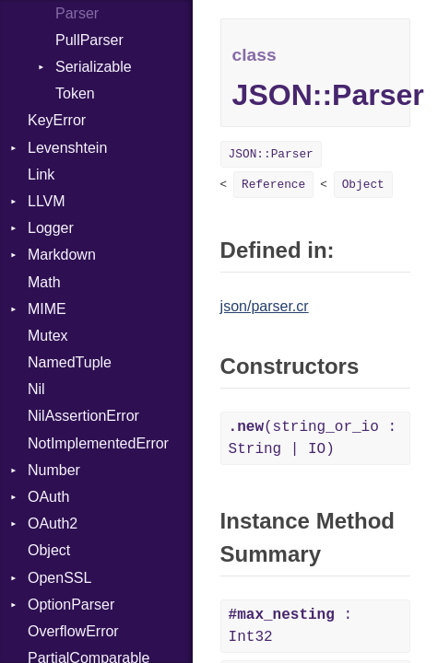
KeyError (57, 120)
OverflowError (73, 631)
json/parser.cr (264, 306)
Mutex (48, 335)
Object (49, 550)
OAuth (48, 497)
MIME (47, 309)
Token (75, 93)
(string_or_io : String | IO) (313, 438)
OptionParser (71, 604)
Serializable (93, 67)
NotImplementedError (98, 443)
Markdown (62, 254)
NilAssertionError (83, 416)
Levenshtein (67, 148)
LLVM (46, 201)
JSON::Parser (271, 154)
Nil (36, 389)
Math (44, 282)
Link (41, 174)
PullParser (89, 40)
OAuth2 (52, 523)
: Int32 (290, 626)
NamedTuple (70, 362)
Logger (51, 228)
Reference (273, 185)
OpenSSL (59, 578)
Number (54, 470)
